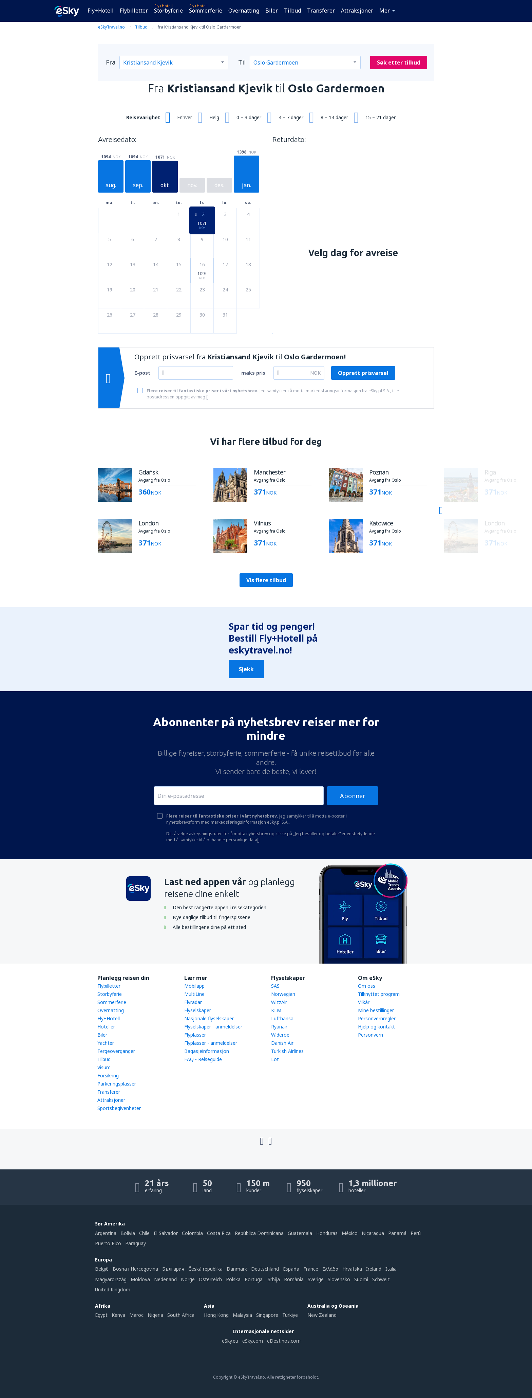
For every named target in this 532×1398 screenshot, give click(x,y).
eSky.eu (230, 1341)
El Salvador (166, 1233)
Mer (384, 10)
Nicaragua (373, 1233)
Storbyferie (168, 10)
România (294, 1279)
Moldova (140, 1279)
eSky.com (252, 1341)
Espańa (291, 1269)
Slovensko (339, 1279)
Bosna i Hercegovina (135, 1269)
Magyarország (111, 1279)
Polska (233, 1279)
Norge (188, 1279)
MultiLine (194, 994)
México (350, 1233)
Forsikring (108, 1075)
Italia (391, 1269)
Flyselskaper (197, 1010)
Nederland (165, 1279)
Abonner (352, 796)
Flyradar (193, 1002)
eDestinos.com (284, 1341)
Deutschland (265, 1269)
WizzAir (279, 1002)
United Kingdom (112, 1289)
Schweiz (381, 1279)
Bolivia (127, 1233)
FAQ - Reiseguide (203, 1059)
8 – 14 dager (334, 117)
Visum (104, 1067)
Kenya (118, 1315)
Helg (214, 117)
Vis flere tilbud (266, 580)
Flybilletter (134, 10)
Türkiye (290, 1315)
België (102, 1269)
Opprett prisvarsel (363, 373)
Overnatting (243, 10)
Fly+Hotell (101, 10)
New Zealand (322, 1315)
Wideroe (280, 1035)
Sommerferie (205, 10)
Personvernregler (377, 1018)
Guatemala (300, 1233)
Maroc (136, 1315)
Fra (110, 62)
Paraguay (135, 1243)
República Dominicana (259, 1233)
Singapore (267, 1315)
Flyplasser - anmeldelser (210, 1043)
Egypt (101, 1315)
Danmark (237, 1269)
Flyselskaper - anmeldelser (213, 1026)
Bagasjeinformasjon (206, 1051)
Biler (271, 10)
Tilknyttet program (379, 994)
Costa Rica (219, 1233)
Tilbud (292, 10)
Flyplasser (195, 1035)
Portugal (254, 1279)
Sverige (316, 1279)
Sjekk (246, 669)
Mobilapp (194, 986)
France (310, 1269)
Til (242, 62)
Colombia (192, 1233)
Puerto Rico (108, 1243)
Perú (416, 1233)
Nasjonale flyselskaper (209, 1018)
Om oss (366, 986)
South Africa (180, 1315)
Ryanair (279, 1026)
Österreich (210, 1279)
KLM (276, 1010)
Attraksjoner (357, 10)
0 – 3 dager (248, 117)
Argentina (105, 1233)
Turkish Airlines (287, 1051)
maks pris (253, 373)
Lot (275, 1059)
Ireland (373, 1269)
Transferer (321, 10)
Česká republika (205, 1269)
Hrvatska (352, 1269)
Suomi (361, 1279)
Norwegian (283, 994)
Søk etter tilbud (398, 62)
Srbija (274, 1279)
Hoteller (106, 1026)
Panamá (397, 1233)
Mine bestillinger (376, 1010)
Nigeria (155, 1315)
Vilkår (363, 1002)
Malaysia (242, 1315)
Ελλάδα (330, 1269)
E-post (142, 373)
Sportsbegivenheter (119, 1108)
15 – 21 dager (380, 117)
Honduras (327, 1233)
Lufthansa (282, 1018)
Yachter (105, 1043)
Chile (144, 1233)
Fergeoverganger (116, 1051)
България (173, 1269)
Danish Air (282, 1043)
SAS (275, 986)
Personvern (370, 1035)
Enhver (184, 117)
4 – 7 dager (291, 117)
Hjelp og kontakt (376, 1026)
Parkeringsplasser (116, 1083)
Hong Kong (216, 1315)
